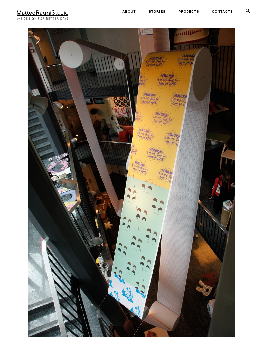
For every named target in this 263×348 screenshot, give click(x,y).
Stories (157, 11)
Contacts (222, 11)
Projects (189, 11)
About (129, 11)
